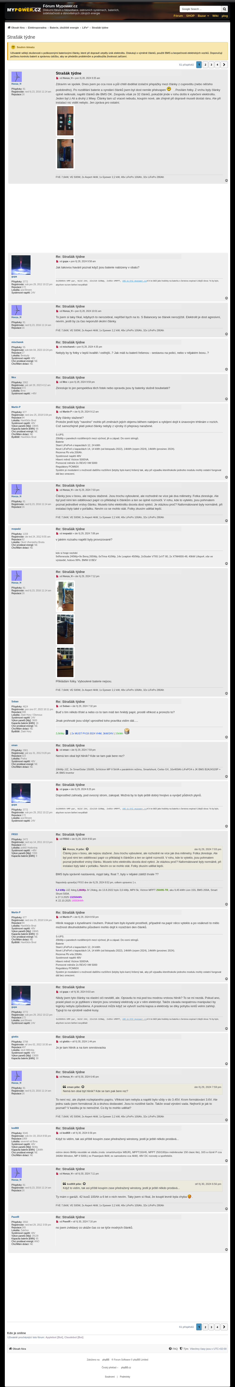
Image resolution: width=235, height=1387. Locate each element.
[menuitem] (57, 27)
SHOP (190, 15)
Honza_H (16, 84)
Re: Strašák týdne (70, 257)
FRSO (14, 834)
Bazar (202, 15)
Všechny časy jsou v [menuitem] (208, 1348)
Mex (13, 377)
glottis (14, 1036)
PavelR (15, 1217)
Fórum (178, 15)
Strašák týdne (21, 37)
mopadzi (16, 529)
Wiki (215, 15)
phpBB (105, 1359)
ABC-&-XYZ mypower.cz (134, 281)
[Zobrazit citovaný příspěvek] (87, 849)
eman (14, 745)
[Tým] (183, 1349)
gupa (14, 276)
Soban (15, 701)
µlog (225, 15)
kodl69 (15, 1128)
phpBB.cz (126, 1367)
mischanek (17, 342)
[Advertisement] (117, 218)
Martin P (15, 407)
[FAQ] (173, 1349)
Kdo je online (16, 1333)
